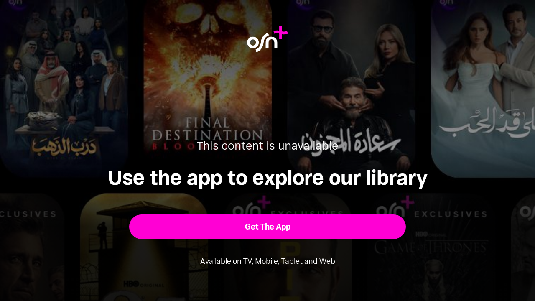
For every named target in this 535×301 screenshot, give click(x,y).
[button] (267, 226)
